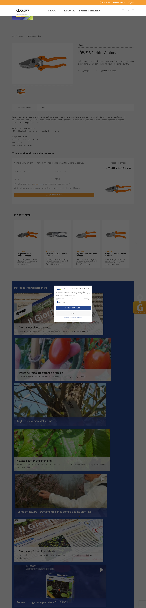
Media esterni (61, 302)
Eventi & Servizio (89, 10)
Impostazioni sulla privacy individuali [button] (73, 317)
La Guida (69, 10)
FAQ (132, 2)
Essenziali (60, 299)
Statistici (72, 299)
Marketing (84, 299)
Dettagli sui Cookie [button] (73, 320)
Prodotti (54, 10)
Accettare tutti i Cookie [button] (73, 308)
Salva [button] (73, 313)
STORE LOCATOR (120, 2)
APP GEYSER (106, 2)
